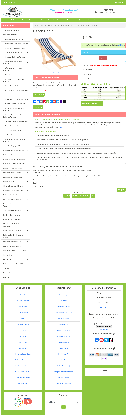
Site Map (63, 360)
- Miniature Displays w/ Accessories (15, 146)
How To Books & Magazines (12, 246)
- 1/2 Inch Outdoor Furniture (13, 135)
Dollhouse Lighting (16, 181)
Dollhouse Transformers (23, 360)
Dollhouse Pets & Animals (16, 195)
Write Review (38, 107)
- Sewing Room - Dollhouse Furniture (15, 86)
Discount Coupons (63, 378)
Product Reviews (23, 312)
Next (93, 195)
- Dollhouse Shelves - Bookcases (14, 104)
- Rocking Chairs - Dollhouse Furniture (15, 99)
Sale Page (13, 20)
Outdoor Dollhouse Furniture (63, 25)
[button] (119, 2)
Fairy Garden (16, 259)
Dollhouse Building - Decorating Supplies (16, 236)
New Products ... (8, 273)
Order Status (64, 301)
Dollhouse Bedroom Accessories (16, 150)
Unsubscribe (104, 329)
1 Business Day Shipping (11, 30)
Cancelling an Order (63, 336)
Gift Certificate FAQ (63, 366)
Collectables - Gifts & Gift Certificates (15, 250)
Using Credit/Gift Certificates (63, 372)
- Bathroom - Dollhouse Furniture (16, 57)
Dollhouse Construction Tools (16, 242)
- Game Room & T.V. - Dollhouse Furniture (13, 80)
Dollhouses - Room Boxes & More (16, 264)
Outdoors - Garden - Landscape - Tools (16, 205)
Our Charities (23, 348)
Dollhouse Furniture (46, 25)
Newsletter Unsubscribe (63, 383)
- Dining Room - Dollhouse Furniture (16, 44)
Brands (59, 20)
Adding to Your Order (63, 330)
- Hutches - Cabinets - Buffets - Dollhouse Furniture (13, 116)
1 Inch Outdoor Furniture (81, 25)
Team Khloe (23, 342)
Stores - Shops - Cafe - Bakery (16, 230)
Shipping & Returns (63, 307)
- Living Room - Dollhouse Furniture (16, 48)
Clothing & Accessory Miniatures (16, 186)
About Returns (63, 324)
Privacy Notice (63, 348)
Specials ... (6, 268)
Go (63, 407)
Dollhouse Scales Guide (46, 20)
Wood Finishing (23, 383)
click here (121, 45)
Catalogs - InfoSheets (23, 378)
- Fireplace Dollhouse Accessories (14, 95)
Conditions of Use (63, 354)
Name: (35, 180)
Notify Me (121, 190)
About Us (23, 295)
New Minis (22, 20)
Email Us (104, 308)
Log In (14, 2)
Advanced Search (23, 324)
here (60, 127)
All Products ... (8, 277)
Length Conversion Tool (91, 103)
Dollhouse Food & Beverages (16, 177)
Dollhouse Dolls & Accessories (16, 190)
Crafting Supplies (16, 255)
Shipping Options (63, 318)
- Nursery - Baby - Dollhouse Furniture (16, 63)
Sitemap (23, 336)
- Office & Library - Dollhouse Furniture (16, 69)
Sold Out (103, 58)
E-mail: (35, 183)
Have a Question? (79, 20)
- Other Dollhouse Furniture (12, 75)
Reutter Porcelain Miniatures (12, 219)
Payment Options (63, 342)
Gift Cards (68, 20)
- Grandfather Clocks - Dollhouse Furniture (14, 109)
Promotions (32, 20)
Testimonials (23, 330)
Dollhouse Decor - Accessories (16, 168)
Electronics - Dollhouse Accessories (14, 164)
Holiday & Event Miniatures (16, 215)
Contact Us (91, 20)
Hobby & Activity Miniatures (16, 199)
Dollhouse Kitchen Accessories (16, 155)
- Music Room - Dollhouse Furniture (16, 90)
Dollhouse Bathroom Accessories (14, 159)
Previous (67, 195)
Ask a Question (39, 94)
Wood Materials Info (23, 372)
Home (7, 2)
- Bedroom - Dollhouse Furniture (16, 39)
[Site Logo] (22, 12)
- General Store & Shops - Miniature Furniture (14, 140)
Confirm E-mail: (38, 186)
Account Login (63, 295)
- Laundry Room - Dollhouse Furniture (15, 121)
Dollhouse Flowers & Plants (16, 173)
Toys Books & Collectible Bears (16, 210)
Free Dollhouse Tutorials (23, 366)
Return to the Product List (80, 195)
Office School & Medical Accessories (16, 225)
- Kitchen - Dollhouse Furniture (16, 52)
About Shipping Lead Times (63, 312)
